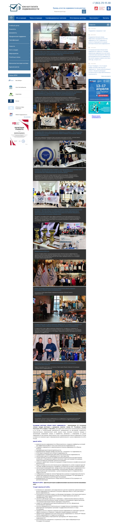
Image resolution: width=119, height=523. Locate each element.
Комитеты (12, 29)
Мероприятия (13, 53)
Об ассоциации (21, 18)
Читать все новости (106, 76)
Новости (12, 46)
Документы (13, 33)
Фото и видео (13, 50)
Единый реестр (14, 67)
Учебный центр (14, 25)
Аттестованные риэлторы (78, 18)
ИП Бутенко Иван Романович (20, 107)
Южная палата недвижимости (96, 116)
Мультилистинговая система (18, 63)
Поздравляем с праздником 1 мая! (97, 30)
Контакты (106, 18)
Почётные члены (14, 57)
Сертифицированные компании (56, 18)
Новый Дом (18, 94)
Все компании (27, 117)
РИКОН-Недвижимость (21, 114)
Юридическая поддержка (17, 36)
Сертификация (14, 40)
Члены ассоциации (36, 18)
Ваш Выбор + (19, 80)
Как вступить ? (94, 18)
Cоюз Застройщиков (21, 87)
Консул (17, 101)
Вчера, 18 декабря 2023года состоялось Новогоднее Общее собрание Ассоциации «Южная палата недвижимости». (55, 289)
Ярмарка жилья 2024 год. (42, 251)
